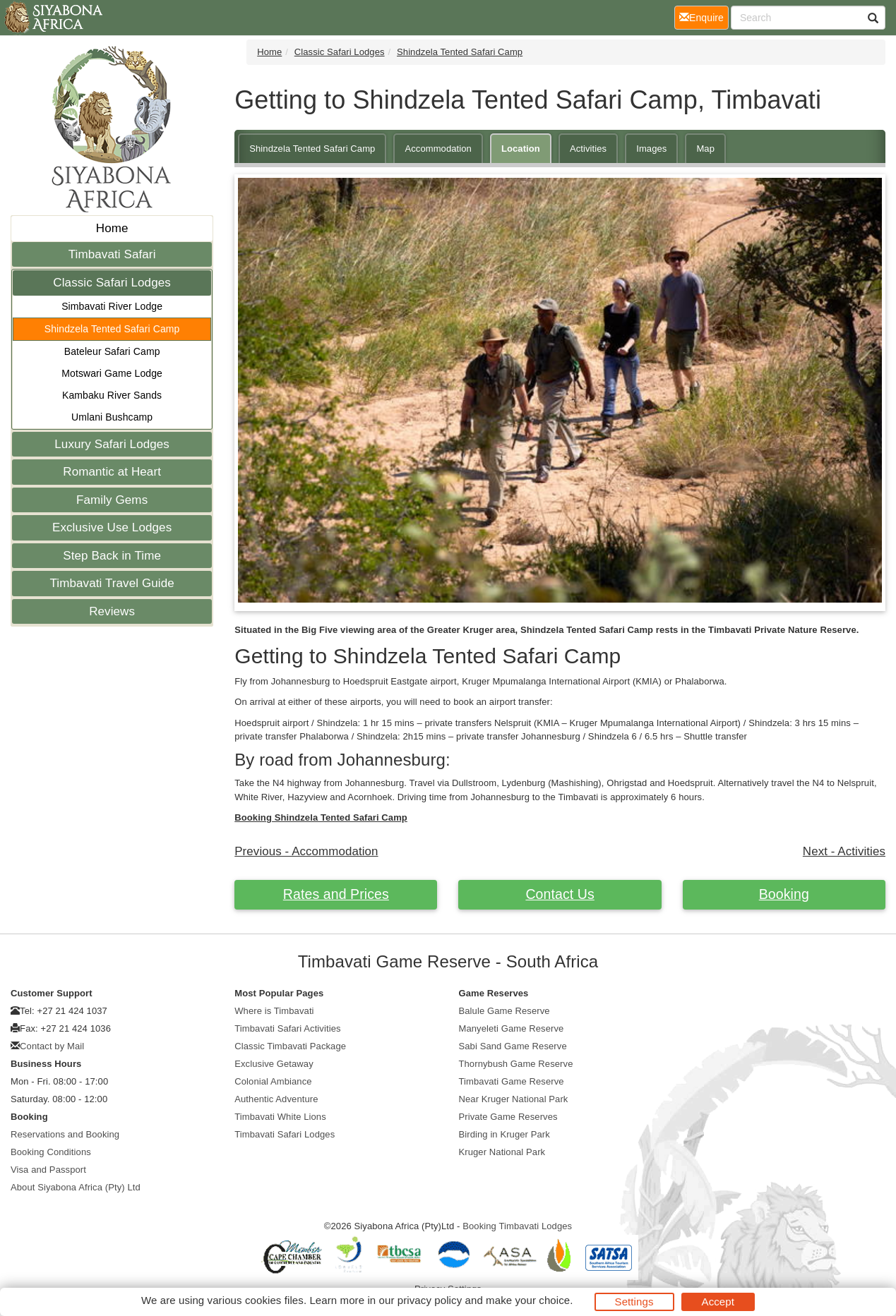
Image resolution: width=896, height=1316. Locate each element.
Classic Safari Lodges (112, 282)
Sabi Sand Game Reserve (513, 1046)
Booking (784, 894)
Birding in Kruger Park (504, 1134)
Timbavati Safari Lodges (284, 1134)
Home (112, 228)
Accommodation (438, 148)
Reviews (112, 611)
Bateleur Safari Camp (112, 351)
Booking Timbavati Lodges (517, 1226)
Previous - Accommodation (306, 851)
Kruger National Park (502, 1152)
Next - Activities (844, 851)
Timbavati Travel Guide (111, 583)
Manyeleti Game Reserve (511, 1028)
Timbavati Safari (112, 254)
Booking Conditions (51, 1152)
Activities (588, 148)
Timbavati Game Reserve (511, 1081)
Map (705, 148)
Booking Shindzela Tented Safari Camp (320, 817)
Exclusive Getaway (273, 1063)
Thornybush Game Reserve (516, 1063)
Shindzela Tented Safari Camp (112, 328)
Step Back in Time (112, 555)
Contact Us (559, 894)
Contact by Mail (52, 1046)
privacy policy (430, 1300)
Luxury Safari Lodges (111, 444)
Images (651, 148)
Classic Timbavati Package (290, 1046)
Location (520, 148)
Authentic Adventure (276, 1099)
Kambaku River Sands (112, 395)
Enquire (704, 16)
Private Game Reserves (508, 1116)
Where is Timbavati (273, 1011)
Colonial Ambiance (272, 1081)
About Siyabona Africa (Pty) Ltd (76, 1187)
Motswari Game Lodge (111, 373)
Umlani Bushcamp (112, 417)
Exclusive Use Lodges (112, 527)
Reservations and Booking (65, 1134)
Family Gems (112, 500)
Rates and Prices (336, 894)
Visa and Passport (48, 1169)
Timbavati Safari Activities (287, 1028)
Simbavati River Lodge (111, 306)
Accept (718, 1302)
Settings (634, 1302)
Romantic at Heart (112, 471)
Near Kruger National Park (513, 1099)
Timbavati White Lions (280, 1116)
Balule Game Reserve (504, 1011)
